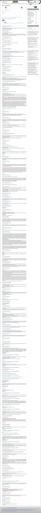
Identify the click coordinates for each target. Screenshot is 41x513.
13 (18, 22)
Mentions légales (5, 0)
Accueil (3, 0)
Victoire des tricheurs (6, 231)
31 (18, 23)
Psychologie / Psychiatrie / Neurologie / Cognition (20, 510)
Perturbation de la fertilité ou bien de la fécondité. (11, 398)
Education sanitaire (19, 3)
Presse (9, 0)
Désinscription (19, 0)
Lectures (23, 3)
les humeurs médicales (30, 27)
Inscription (16, 0)
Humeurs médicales (7, 3)
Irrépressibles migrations (7, 36)
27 (13, 23)
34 (22, 23)
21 (5, 23)
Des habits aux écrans (6, 493)
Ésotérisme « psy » (6, 30)
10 (14, 22)
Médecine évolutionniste (13, 3)
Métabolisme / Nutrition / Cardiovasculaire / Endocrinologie (9, 510)
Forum (11, 0)
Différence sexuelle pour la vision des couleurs (10, 447)
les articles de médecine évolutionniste (31, 29)
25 (10, 23)
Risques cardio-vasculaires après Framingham (10, 354)
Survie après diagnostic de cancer (8, 74)
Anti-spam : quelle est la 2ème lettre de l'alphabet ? (7, 18)
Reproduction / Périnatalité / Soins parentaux (30, 510)
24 (9, 23)
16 (22, 22)
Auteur (3, 11)
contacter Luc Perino (14, 17)
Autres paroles (30, 3)
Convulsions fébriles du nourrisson (8, 81)
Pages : (3, 22)
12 (17, 22)
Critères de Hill (5, 455)
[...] (29, 42)
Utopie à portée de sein (6, 182)
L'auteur (26, 3)
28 (14, 23)
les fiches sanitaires (30, 28)
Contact (13, 0)
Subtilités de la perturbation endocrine (9, 91)
